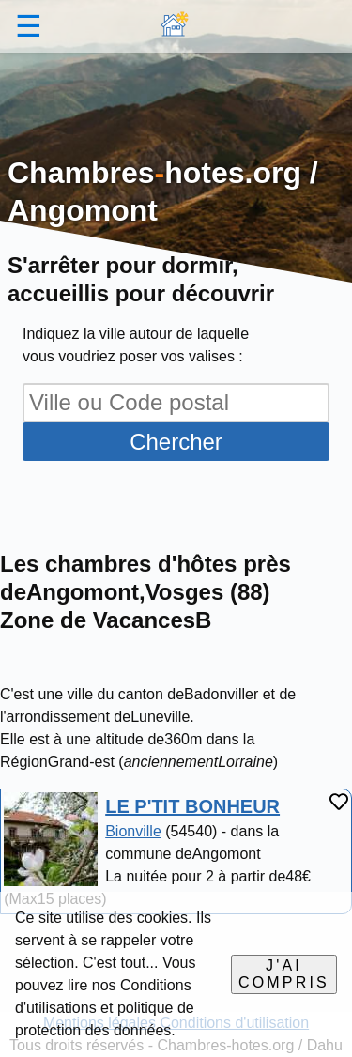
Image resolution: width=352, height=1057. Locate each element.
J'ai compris (283, 973)
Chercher (176, 441)
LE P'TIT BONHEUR (192, 806)
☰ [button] (28, 26)
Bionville (133, 831)
